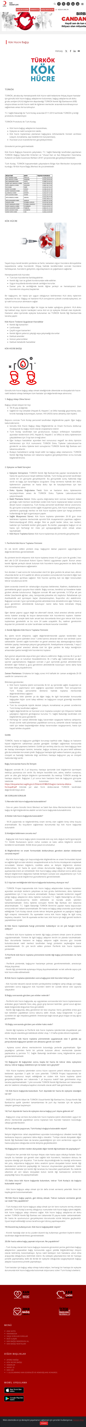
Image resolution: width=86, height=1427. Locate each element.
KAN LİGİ (10, 1370)
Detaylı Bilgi (78, 1423)
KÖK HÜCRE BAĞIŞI (14, 1362)
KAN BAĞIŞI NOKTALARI (16, 1344)
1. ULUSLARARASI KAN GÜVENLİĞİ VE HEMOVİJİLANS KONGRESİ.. (32, 1372)
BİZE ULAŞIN (12, 1339)
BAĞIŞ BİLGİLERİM (22, 10)
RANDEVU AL (35, 10)
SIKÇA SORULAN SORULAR (17, 1336)
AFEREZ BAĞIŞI (13, 1360)
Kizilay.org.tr (62, 10)
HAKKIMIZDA (12, 1333)
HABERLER (11, 1365)
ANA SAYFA (11, 1331)
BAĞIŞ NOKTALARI (47, 10)
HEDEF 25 (10, 1367)
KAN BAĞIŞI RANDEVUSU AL (18, 1341)
